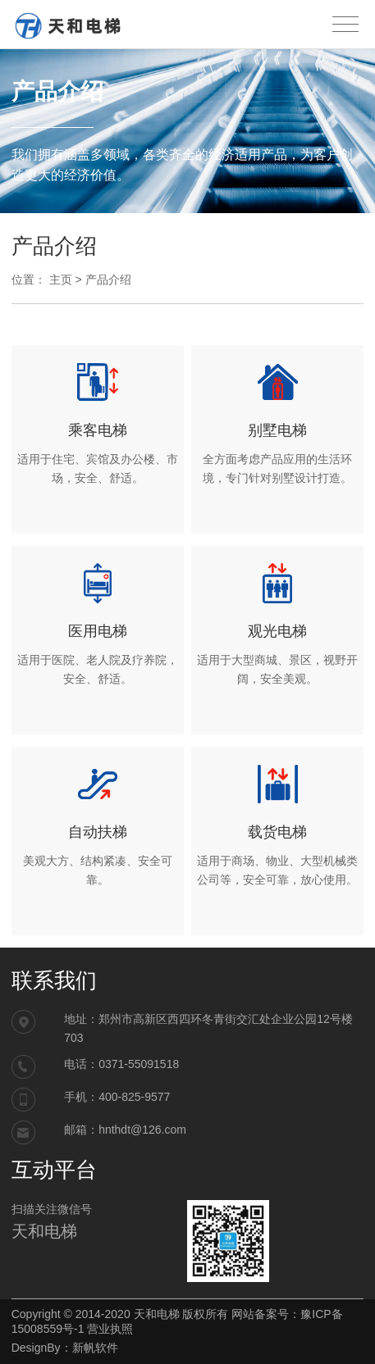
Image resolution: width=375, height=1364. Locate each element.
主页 (60, 279)
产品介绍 (108, 279)
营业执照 (110, 1328)
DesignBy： (41, 1347)
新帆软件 (95, 1347)
